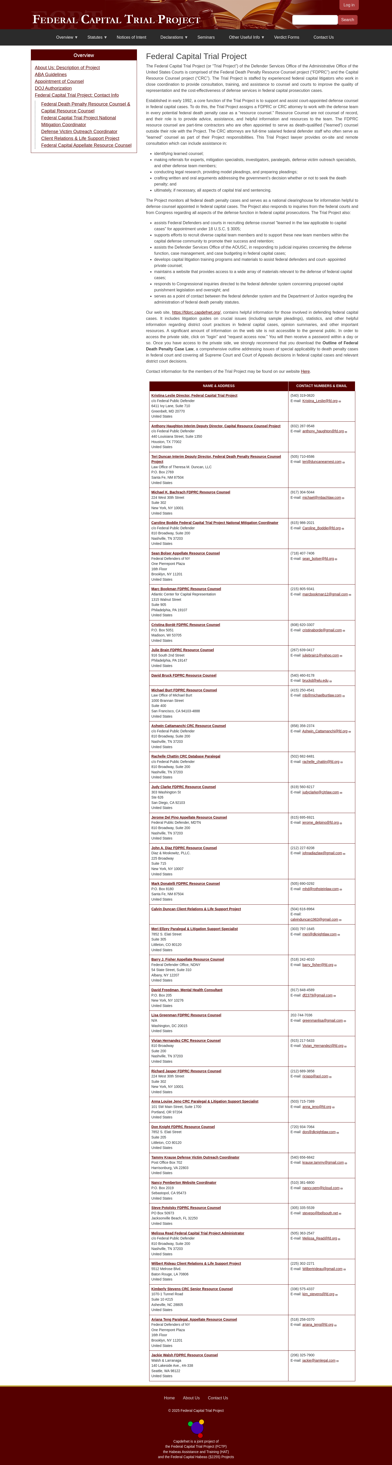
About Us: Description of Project (67, 67)
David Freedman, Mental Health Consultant (187, 990)
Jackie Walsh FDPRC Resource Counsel (184, 1355)
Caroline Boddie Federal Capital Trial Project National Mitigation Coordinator (215, 523)
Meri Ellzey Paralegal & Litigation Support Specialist (194, 929)
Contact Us (324, 37)
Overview (64, 39)
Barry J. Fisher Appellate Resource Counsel (187, 959)
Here (305, 371)
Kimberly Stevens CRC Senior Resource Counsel (192, 1289)
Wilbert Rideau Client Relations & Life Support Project (196, 1263)
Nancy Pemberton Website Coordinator (184, 1183)
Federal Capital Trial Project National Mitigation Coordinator (78, 121)
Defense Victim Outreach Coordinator (79, 131)
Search (347, 20)
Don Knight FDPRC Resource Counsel (183, 1127)
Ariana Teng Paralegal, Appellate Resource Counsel (194, 1319)
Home (169, 1398)
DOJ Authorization (53, 88)
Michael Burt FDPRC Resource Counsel (184, 690)
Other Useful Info (244, 39)
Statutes (94, 39)
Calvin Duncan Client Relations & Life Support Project (196, 909)
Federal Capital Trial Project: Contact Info (77, 95)
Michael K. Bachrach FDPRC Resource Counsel (190, 492)
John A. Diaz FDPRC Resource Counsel (184, 848)
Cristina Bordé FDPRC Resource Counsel (185, 625)
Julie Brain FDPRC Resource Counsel (182, 650)
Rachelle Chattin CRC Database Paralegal (185, 756)
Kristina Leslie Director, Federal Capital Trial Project (194, 395)
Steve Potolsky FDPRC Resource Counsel (186, 1208)
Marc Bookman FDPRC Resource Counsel (186, 589)
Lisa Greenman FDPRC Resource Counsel (186, 1015)
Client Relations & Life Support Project (80, 138)
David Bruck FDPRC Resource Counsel (184, 675)
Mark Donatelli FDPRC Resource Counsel (185, 884)
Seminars (206, 37)
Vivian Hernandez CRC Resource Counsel (186, 1041)
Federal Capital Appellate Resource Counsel (86, 145)
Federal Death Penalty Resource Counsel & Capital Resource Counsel (85, 107)
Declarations (171, 39)
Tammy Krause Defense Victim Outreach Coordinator (195, 1157)
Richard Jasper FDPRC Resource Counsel (186, 1071)
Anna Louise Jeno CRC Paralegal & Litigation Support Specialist (205, 1101)
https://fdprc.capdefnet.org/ (196, 312)
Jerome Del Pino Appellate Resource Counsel (189, 817)
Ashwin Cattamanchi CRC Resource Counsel (188, 726)
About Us (191, 1398)
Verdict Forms (286, 37)
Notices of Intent (131, 37)
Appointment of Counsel (59, 81)
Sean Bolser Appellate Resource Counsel (185, 553)
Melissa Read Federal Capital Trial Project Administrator (197, 1233)
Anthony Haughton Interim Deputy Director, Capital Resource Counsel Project (216, 426)
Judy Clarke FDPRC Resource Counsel (183, 787)
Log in (349, 5)
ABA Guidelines (51, 74)
